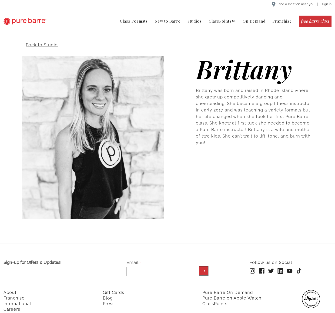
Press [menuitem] (109, 299)
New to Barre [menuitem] (168, 21)
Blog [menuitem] (108, 293)
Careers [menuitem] (11, 304)
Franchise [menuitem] (282, 21)
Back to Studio (42, 40)
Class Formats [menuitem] (134, 21)
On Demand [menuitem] (254, 21)
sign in (327, 4)
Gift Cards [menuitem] (113, 288)
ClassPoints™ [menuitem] (222, 21)
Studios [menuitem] (195, 21)
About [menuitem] (10, 288)
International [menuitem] (17, 299)
